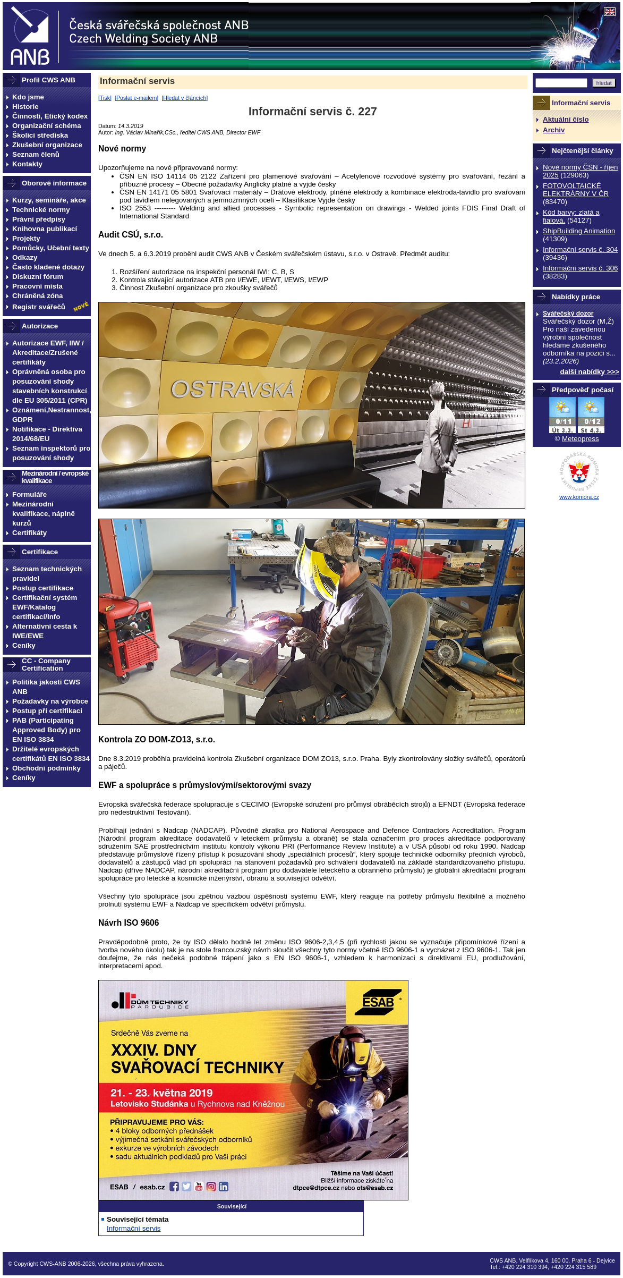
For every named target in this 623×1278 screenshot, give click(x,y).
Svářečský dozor (568, 313)
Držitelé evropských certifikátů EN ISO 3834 (51, 754)
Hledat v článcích (184, 98)
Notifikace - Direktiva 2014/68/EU (47, 434)
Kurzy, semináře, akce (49, 200)
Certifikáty (29, 533)
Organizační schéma (46, 126)
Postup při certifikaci (47, 711)
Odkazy (24, 257)
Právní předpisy (38, 219)
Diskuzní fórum (37, 277)
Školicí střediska (40, 135)
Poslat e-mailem (136, 98)
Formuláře (29, 494)
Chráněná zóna (37, 296)
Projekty (26, 238)
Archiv (554, 130)
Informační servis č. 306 (580, 268)
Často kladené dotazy (48, 267)
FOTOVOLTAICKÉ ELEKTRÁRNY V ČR (576, 190)
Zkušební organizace (47, 145)
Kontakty (27, 164)
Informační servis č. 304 (580, 249)
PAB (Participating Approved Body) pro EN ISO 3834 (46, 729)
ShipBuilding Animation (579, 231)
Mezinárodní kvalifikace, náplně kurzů (43, 513)
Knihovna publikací (44, 229)
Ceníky (24, 645)
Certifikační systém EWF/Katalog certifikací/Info (44, 607)
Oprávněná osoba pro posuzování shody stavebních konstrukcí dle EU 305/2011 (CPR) (50, 386)
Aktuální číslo (566, 119)
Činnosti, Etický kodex (50, 116)
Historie (25, 107)
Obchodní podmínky (46, 768)
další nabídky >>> (590, 372)
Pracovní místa (37, 286)
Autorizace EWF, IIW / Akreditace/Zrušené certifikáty (48, 352)
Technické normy (41, 210)
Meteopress (580, 439)
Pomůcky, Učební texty (50, 248)
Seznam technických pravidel (47, 573)
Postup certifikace (42, 588)
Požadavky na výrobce (50, 701)
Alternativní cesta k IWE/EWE (44, 631)
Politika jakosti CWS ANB (46, 687)
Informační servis (137, 81)
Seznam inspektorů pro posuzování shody (51, 453)
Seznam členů (35, 154)
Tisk (105, 98)
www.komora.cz (579, 497)
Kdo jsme (28, 97)
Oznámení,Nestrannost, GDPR (51, 415)
